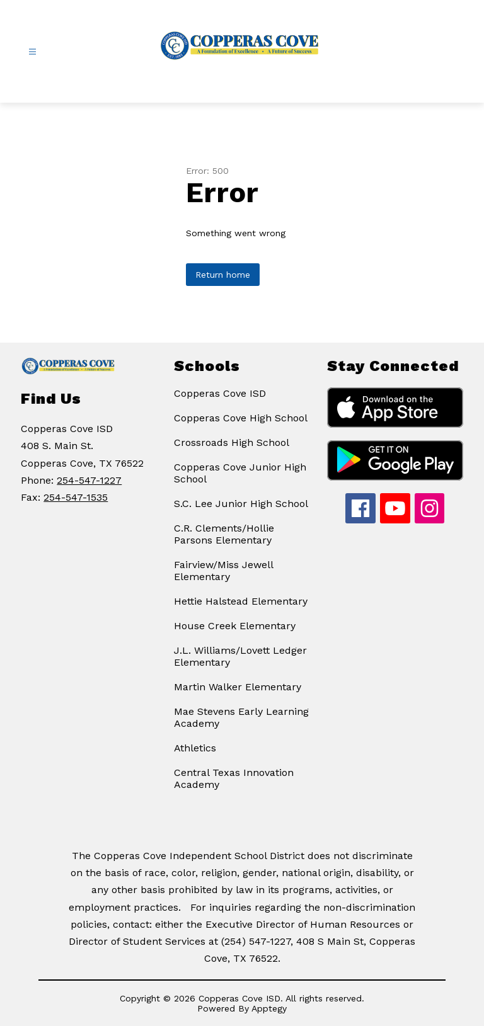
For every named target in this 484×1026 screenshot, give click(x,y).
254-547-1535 (75, 497)
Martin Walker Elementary (237, 687)
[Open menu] (32, 52)
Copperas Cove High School (241, 418)
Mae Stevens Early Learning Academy (241, 717)
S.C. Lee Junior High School (241, 504)
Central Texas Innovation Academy (234, 778)
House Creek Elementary (235, 626)
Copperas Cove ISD (220, 393)
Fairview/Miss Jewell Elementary (223, 571)
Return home (222, 275)
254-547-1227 (89, 480)
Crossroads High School (231, 442)
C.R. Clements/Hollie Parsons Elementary (224, 534)
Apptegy (269, 1008)
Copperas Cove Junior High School (240, 473)
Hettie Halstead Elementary (241, 601)
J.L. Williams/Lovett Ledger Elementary (240, 656)
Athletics (195, 748)
